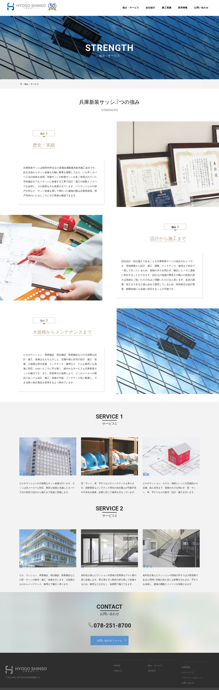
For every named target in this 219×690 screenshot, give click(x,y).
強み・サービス (127, 8)
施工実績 (163, 8)
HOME (116, 677)
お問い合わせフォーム (112, 649)
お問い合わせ (198, 8)
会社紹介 (147, 8)
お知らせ (117, 682)
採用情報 (179, 8)
